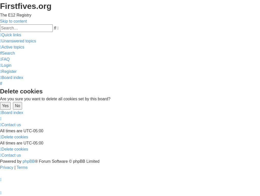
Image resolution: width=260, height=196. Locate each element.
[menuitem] (18, 41)
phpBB (29, 161)
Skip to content (13, 21)
